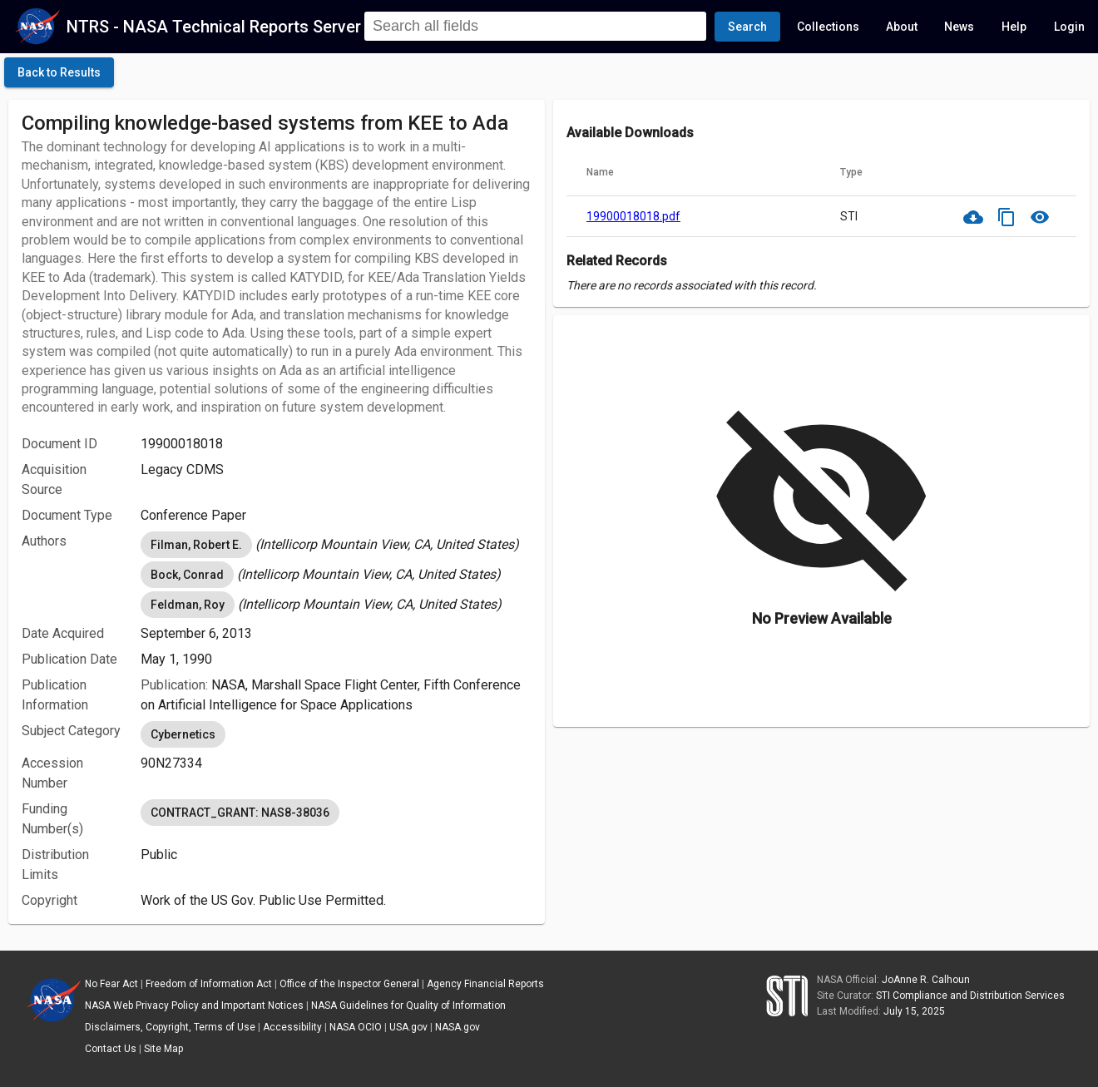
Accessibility (292, 1027)
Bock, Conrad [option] (187, 574)
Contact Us (110, 1049)
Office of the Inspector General (349, 984)
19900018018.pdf (633, 216)
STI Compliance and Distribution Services (970, 995)
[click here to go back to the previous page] (59, 72)
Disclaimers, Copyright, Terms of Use (170, 1027)
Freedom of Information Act (209, 984)
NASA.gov (457, 1027)
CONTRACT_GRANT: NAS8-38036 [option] (240, 812)
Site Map (163, 1049)
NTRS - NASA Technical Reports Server (214, 27)
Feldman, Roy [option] (188, 604)
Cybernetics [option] (183, 734)
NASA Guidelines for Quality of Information (408, 1005)
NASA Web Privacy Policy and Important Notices (194, 1005)
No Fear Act (111, 984)
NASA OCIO (355, 1027)
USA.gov (408, 1027)
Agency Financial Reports (485, 984)
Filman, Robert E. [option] (196, 544)
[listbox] (336, 544)
